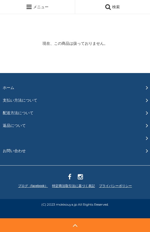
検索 (112, 7)
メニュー (37, 7)
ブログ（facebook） (33, 186)
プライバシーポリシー (115, 186)
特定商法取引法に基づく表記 (73, 186)
